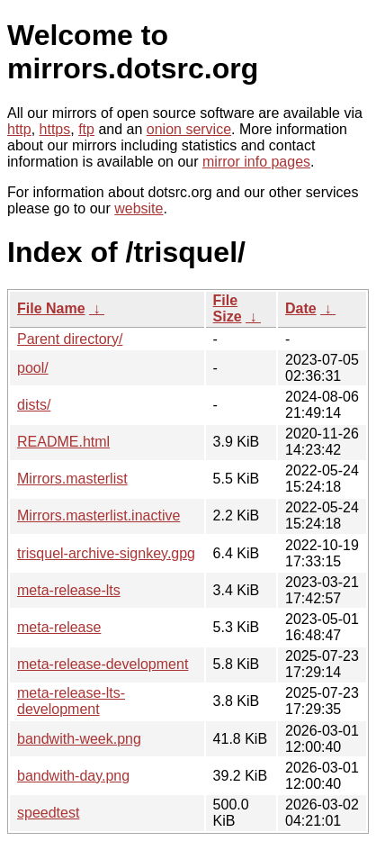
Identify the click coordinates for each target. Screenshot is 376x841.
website (138, 208)
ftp (86, 129)
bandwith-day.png (73, 775)
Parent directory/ (69, 339)
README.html (63, 441)
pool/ (33, 367)
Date (301, 308)
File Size (227, 308)
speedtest (48, 812)
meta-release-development (102, 664)
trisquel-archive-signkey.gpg (106, 553)
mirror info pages (256, 161)
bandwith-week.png (79, 738)
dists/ (33, 404)
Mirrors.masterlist (72, 478)
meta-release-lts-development (71, 701)
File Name (51, 308)
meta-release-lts (69, 590)
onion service (189, 129)
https (55, 129)
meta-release (59, 627)
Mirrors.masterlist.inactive (98, 515)
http (19, 129)
